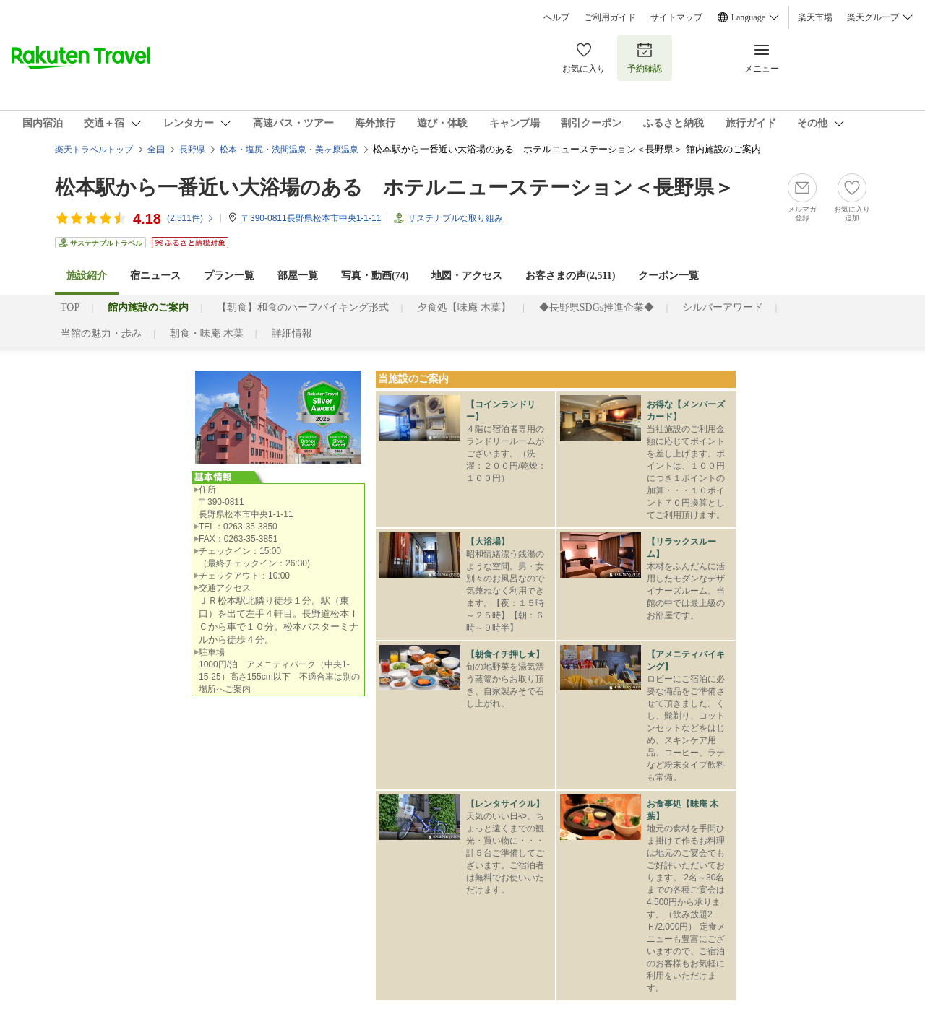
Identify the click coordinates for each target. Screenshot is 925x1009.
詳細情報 (292, 333)
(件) (191, 218)
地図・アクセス (466, 275)
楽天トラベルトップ (94, 149)
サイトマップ (676, 17)
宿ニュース (155, 275)
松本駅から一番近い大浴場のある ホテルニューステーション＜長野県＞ (394, 187)
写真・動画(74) (374, 275)
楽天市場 (815, 17)
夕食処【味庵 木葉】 (464, 307)
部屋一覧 (298, 275)
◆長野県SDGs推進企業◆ (596, 307)
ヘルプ (556, 17)
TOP (70, 307)
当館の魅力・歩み (101, 333)
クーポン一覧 (668, 275)
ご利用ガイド (610, 17)
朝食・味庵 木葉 (207, 333)
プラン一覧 (229, 275)
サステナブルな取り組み (455, 218)
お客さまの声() (570, 275)
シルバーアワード (722, 307)
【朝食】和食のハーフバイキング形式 (303, 307)
